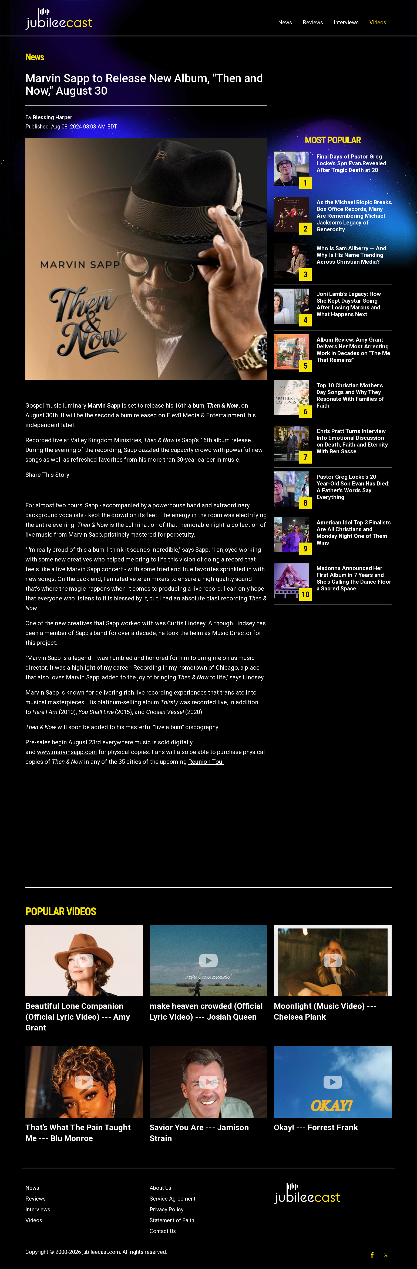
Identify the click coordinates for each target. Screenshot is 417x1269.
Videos (377, 22)
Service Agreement (173, 1198)
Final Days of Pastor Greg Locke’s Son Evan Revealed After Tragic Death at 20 (351, 163)
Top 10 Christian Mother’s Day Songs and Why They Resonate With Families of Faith (350, 395)
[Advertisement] (332, 102)
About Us (160, 1188)
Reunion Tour (206, 761)
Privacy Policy (166, 1209)
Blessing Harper (52, 117)
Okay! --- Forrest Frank (316, 1127)
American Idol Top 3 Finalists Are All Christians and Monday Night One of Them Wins (354, 532)
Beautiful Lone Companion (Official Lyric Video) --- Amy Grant (77, 1016)
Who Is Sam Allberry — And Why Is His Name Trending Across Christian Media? (351, 255)
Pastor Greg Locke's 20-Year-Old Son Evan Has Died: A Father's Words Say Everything (353, 487)
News (285, 22)
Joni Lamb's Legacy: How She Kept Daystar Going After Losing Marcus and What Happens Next (349, 304)
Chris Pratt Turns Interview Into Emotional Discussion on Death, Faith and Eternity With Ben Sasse (352, 441)
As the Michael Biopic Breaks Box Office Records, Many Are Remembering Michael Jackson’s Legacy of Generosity (354, 216)
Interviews (346, 22)
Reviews (313, 22)
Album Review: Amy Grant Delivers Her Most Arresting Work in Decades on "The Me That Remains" (353, 349)
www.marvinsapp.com (67, 752)
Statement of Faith (172, 1220)
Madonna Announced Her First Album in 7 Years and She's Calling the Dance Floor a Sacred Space (354, 578)
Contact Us (163, 1231)
